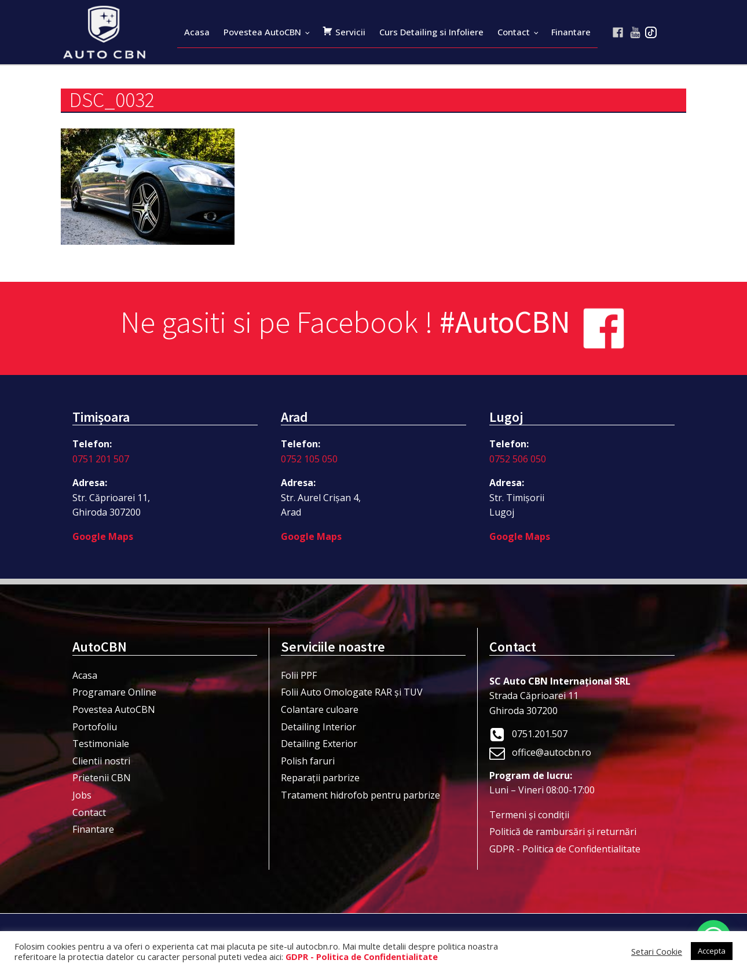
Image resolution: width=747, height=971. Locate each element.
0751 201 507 (100, 459)
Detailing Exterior (319, 743)
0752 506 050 (517, 459)
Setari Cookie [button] (656, 951)
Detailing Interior (318, 726)
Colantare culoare (319, 709)
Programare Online (114, 692)
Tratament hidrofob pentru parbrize (360, 795)
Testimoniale (100, 743)
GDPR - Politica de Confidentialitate (564, 849)
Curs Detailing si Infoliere (431, 32)
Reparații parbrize (320, 777)
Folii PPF (299, 675)
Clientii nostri (101, 761)
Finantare (571, 32)
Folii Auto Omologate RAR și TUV (352, 692)
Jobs (81, 795)
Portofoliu (94, 726)
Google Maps (102, 536)
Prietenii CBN (101, 777)
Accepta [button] (712, 951)
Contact (513, 32)
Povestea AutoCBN (262, 32)
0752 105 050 (309, 459)
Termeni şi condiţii (529, 814)
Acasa (197, 32)
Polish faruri (308, 761)
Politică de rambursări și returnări (562, 831)
